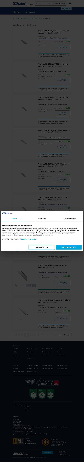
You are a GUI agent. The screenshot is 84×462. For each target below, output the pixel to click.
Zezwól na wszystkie (69, 247)
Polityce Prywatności (29, 239)
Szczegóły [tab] (42, 218)
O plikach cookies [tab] (69, 218)
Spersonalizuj (42, 247)
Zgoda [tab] (14, 218)
